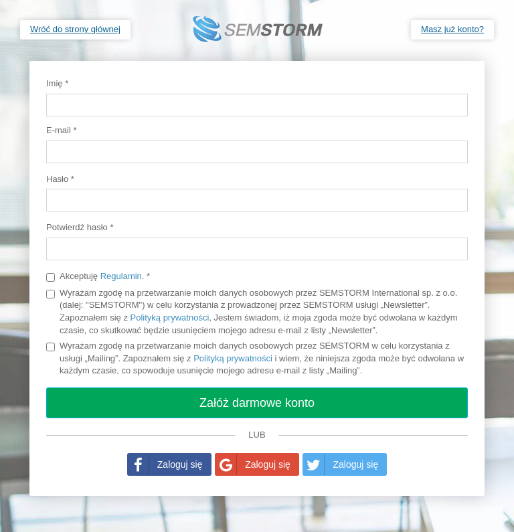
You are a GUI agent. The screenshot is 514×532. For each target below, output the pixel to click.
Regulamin (121, 276)
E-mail (61, 130)
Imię (57, 83)
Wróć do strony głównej (75, 29)
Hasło (60, 179)
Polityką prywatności (170, 318)
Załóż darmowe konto (257, 403)
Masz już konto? (452, 29)
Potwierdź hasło (79, 227)
